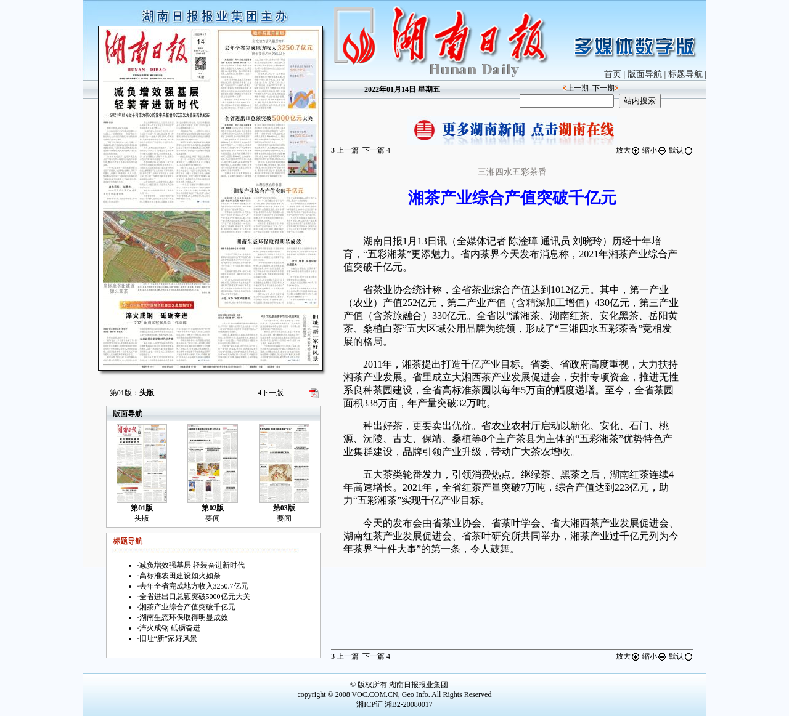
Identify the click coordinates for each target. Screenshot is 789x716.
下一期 (603, 88)
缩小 (654, 150)
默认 (681, 150)
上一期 (577, 88)
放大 (628, 150)
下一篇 (376, 150)
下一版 (271, 392)
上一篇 (345, 150)
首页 (612, 74)
